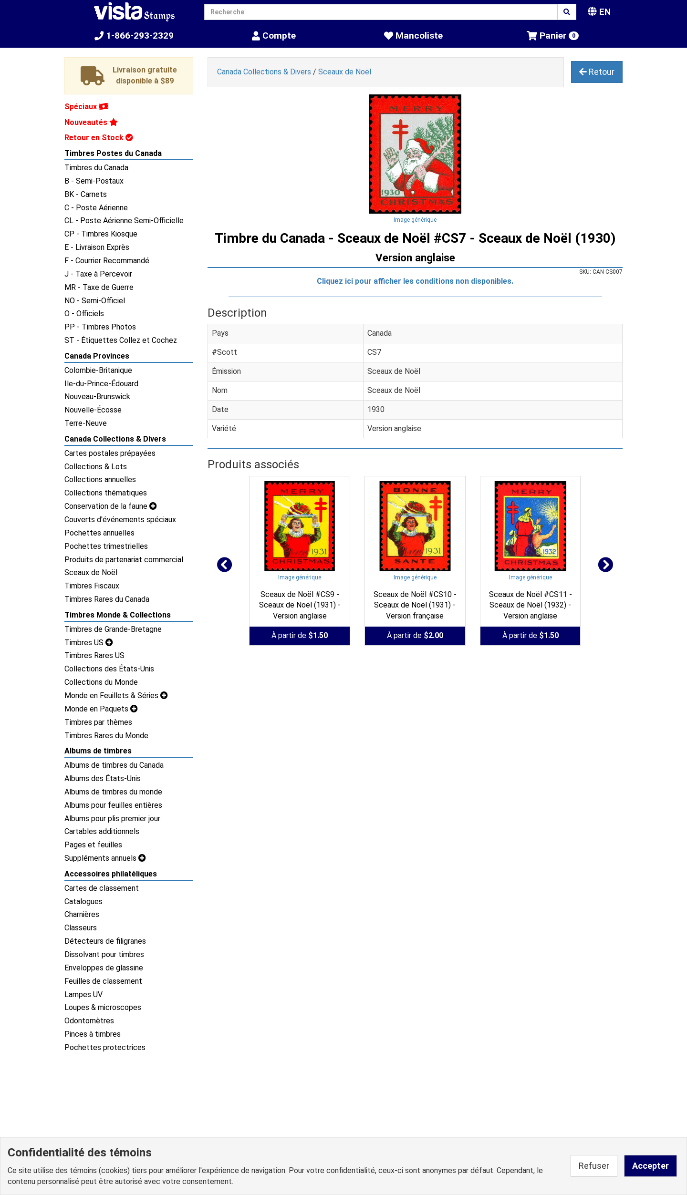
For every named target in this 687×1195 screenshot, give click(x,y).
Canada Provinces (96, 356)
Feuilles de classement (103, 981)
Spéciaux (86, 106)
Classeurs (80, 927)
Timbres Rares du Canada (106, 599)
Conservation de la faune (110, 506)
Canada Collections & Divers (115, 438)
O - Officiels (84, 313)
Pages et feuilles (93, 844)
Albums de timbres (98, 750)
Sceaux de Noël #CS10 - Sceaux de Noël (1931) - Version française (415, 605)
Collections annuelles (100, 479)
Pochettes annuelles (99, 532)
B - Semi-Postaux (94, 180)
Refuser (594, 1166)
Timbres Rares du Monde (106, 735)
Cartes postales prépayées (110, 453)
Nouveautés (91, 122)
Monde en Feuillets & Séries (116, 695)
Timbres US (88, 642)
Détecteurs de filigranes (105, 941)
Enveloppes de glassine (103, 967)
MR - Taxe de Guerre (99, 287)
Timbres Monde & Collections (117, 614)
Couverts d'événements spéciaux (120, 519)
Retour (596, 72)
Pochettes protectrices (105, 1047)
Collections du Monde (101, 682)
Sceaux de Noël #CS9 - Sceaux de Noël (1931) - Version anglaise (300, 605)
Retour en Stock (98, 137)
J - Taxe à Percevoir (98, 273)
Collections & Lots (95, 466)
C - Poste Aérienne (96, 207)
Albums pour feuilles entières (113, 805)
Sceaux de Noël (90, 572)
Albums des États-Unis (102, 778)
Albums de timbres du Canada (114, 765)
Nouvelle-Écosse (93, 409)
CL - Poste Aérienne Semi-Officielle (124, 220)
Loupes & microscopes (102, 1007)
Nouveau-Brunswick (97, 396)
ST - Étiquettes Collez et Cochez (120, 340)
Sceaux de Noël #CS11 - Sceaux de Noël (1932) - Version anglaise (530, 605)
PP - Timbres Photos (100, 326)
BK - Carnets (85, 194)
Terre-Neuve (85, 423)
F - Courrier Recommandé (106, 260)
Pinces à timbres (92, 1034)
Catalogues (83, 901)
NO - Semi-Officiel (94, 300)
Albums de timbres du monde (113, 791)
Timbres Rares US (94, 655)
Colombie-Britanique (98, 370)
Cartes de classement (101, 888)
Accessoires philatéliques (110, 873)
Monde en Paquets (101, 708)
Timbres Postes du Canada (113, 153)
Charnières (81, 914)
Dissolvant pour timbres (104, 954)
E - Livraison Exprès (96, 247)
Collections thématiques (105, 492)
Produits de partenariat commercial (123, 559)
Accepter (650, 1166)
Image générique (415, 219)
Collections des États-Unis (109, 668)
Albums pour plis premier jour (112, 818)
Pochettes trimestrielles (106, 546)
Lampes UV (83, 994)
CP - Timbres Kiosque (100, 233)
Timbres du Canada (96, 167)
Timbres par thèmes (98, 722)
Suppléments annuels (105, 858)
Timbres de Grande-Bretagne (113, 629)
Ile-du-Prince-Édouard (101, 383)
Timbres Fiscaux (91, 585)
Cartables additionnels (101, 831)
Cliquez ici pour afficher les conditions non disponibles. (415, 281)
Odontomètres (89, 1020)
